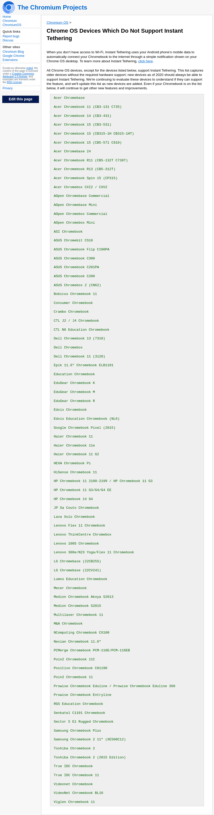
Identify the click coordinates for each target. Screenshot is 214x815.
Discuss (8, 40)
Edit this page (20, 99)
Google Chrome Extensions (13, 58)
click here (145, 61)
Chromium (10, 21)
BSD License (14, 82)
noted (29, 68)
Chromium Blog (13, 52)
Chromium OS (57, 22)
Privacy (8, 88)
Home (7, 17)
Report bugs (11, 36)
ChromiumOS (12, 25)
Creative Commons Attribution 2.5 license (18, 75)
